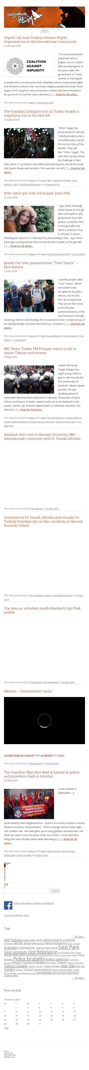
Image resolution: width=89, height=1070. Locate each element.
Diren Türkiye (74, 943)
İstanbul (72, 973)
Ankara (16, 939)
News (32, 102)
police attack (72, 955)
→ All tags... (78, 937)
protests (8, 963)
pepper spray (59, 955)
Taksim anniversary (65, 421)
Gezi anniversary (56, 417)
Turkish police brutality (61, 969)
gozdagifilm (47, 755)
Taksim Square (16, 965)
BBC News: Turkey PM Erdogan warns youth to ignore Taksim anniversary (40, 350)
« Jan (6, 1027)
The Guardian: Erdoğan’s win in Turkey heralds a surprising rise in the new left (41, 113)
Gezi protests (15, 952)
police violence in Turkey (24, 421)
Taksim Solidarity (75, 963)
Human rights (11, 955)
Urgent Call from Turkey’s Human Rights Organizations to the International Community (40, 39)
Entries (8, 1053)
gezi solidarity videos (67, 952)
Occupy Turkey (46, 955)
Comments (10, 1055)
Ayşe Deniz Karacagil (57, 254)
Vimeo (60, 755)
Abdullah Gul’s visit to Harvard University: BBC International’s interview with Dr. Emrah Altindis (42, 436)
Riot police (51, 962)
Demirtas (57, 180)
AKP (49, 180)
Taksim (62, 962)
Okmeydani (10, 855)
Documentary (36, 763)
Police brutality (24, 855)
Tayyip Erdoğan (52, 966)
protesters (74, 959)
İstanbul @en (11, 975)
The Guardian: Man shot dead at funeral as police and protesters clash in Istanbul (41, 774)
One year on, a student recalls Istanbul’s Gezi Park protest (42, 610)
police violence (69, 335)
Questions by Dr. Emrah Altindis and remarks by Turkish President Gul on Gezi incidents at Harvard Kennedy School (43, 521)
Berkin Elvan (68, 851)
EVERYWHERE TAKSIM (31, 947)
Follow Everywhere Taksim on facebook (34, 903)
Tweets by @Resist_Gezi (16, 915)
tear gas (68, 965)
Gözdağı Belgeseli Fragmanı (19, 755)
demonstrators (56, 943)
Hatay (78, 952)
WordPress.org (9, 1057)
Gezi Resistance (42, 952)
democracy (38, 943)
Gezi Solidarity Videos (40, 595)
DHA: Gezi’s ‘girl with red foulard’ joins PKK (37, 193)
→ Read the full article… (65, 94)
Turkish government (36, 969)
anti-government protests (55, 940)
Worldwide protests (62, 595)
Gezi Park (51, 948)
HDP (16, 184)
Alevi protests (54, 851)
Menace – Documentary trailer (28, 691)
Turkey (9, 969)
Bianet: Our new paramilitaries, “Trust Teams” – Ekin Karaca (41, 265)
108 (6, 884)
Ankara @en (29, 940)
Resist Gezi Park (46, 421)
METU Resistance (29, 955)
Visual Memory (51, 682)
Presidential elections (30, 184)
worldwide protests (27, 973)
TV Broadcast (35, 508)
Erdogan (66, 180)
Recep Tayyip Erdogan (28, 962)
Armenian (8, 943)
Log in (6, 1051)
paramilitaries (54, 335)
